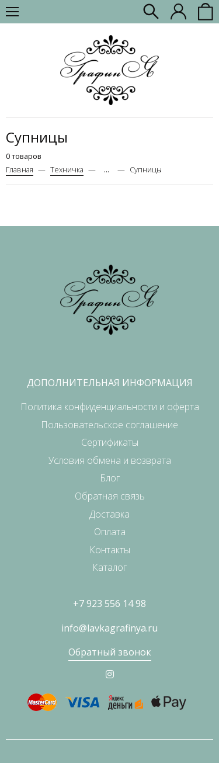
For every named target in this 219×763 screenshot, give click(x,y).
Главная (19, 169)
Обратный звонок (109, 652)
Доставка (109, 514)
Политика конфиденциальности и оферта (109, 406)
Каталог (109, 567)
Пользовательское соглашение (109, 424)
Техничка (67, 169)
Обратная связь (110, 496)
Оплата (110, 531)
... (106, 169)
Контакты (109, 549)
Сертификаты (109, 442)
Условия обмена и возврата (109, 460)
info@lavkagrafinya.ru (109, 628)
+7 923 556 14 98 (109, 603)
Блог (110, 477)
